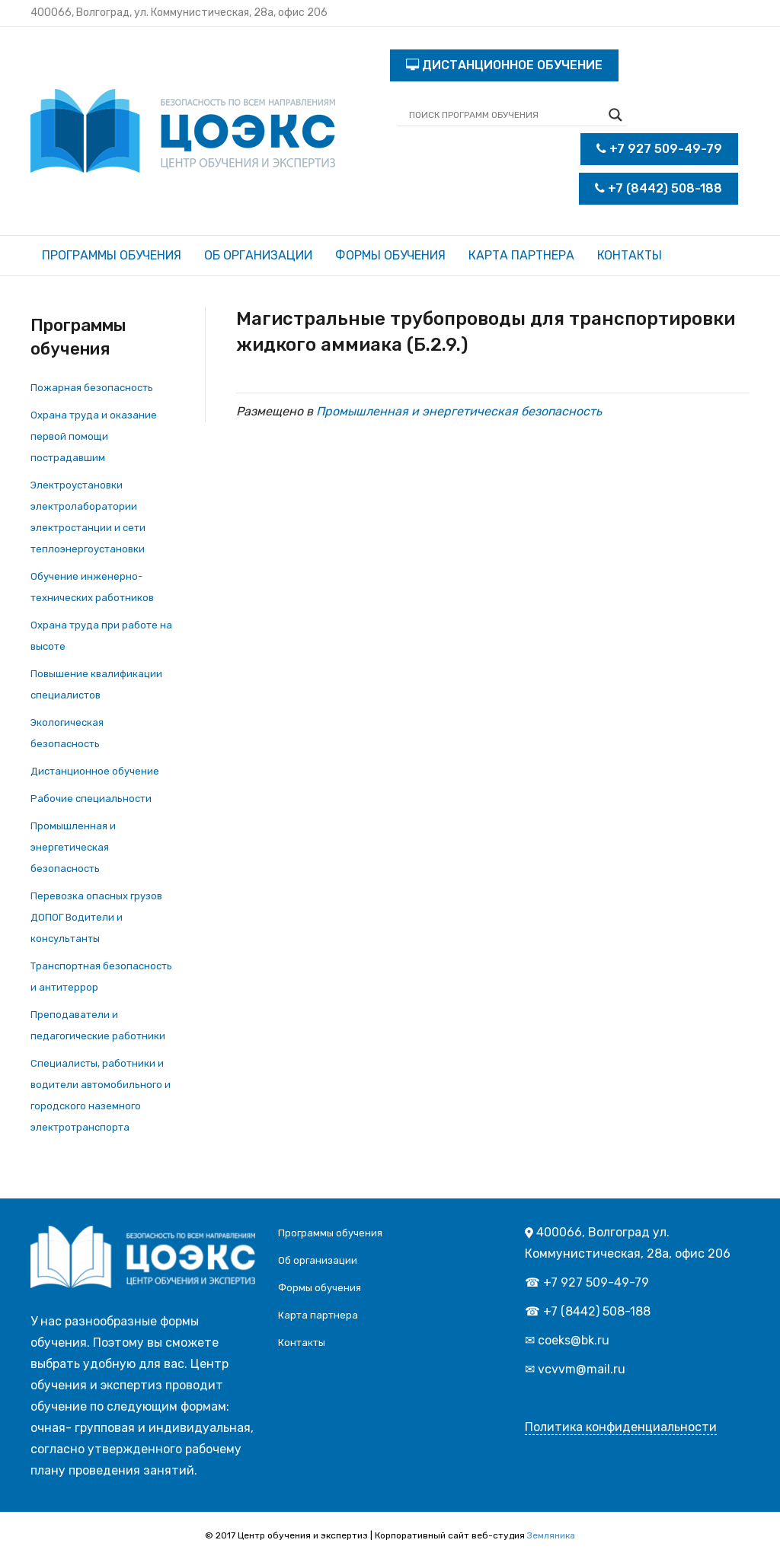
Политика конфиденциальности (621, 1427)
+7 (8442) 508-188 (658, 188)
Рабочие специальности (91, 798)
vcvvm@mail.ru (581, 1369)
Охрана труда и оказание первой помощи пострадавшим (93, 436)
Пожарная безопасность (91, 387)
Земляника (551, 1535)
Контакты (629, 255)
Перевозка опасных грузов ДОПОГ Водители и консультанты (96, 917)
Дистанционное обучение (94, 771)
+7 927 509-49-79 (659, 149)
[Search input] (505, 115)
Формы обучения (390, 255)
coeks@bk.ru (573, 1340)
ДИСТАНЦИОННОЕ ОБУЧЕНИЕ (504, 65)
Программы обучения (111, 255)
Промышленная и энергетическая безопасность (73, 847)
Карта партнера (521, 255)
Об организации (258, 255)
